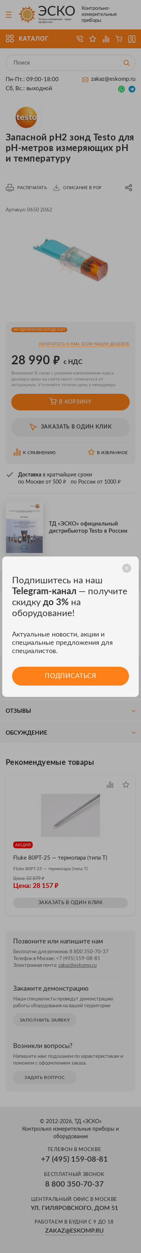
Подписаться (70, 676)
